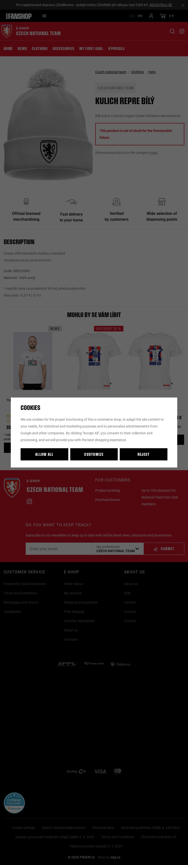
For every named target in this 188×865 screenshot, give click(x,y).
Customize (94, 454)
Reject (144, 454)
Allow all (44, 454)
